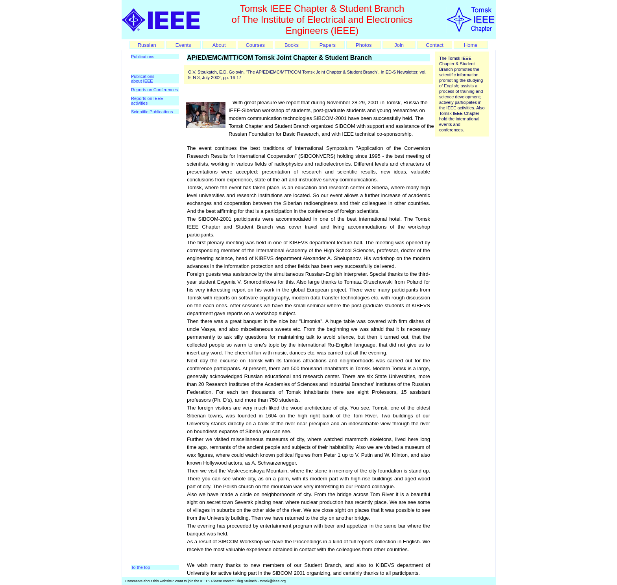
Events (183, 45)
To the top (140, 567)
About (219, 45)
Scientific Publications (152, 111)
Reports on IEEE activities (147, 100)
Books (291, 45)
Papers (328, 45)
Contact (434, 45)
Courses (255, 45)
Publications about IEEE (142, 78)
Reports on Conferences (154, 89)
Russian (147, 45)
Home (471, 45)
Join (399, 45)
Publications (142, 56)
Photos (363, 45)
